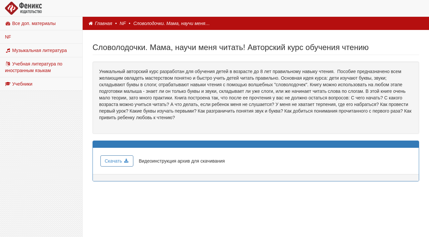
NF (8, 37)
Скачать (117, 161)
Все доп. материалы (30, 23)
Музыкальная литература (36, 50)
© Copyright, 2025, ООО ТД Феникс (214, 222)
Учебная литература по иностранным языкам (33, 67)
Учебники (18, 84)
